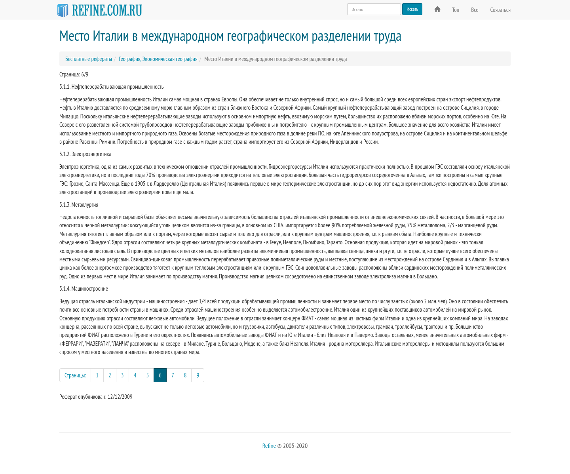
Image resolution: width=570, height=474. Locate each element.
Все (474, 9)
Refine (269, 445)
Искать (412, 9)
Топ (455, 9)
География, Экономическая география (158, 59)
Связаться (500, 9)
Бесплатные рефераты (88, 59)
